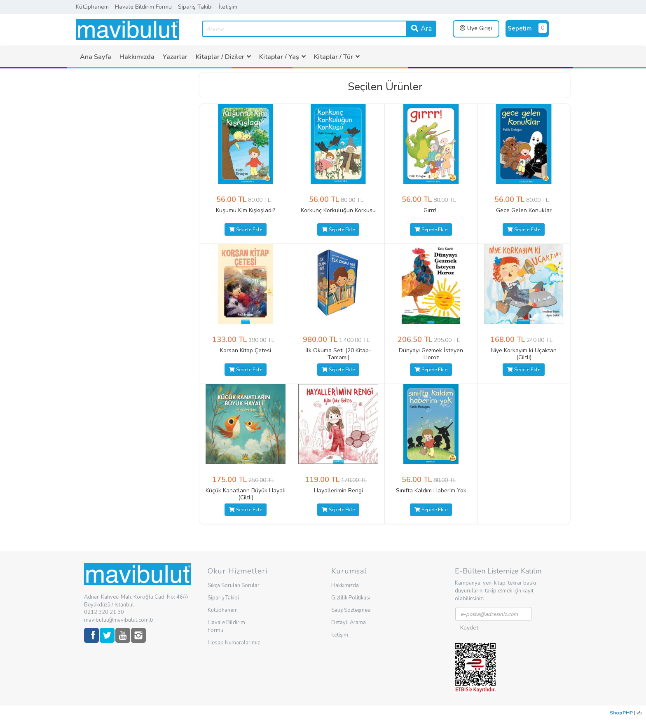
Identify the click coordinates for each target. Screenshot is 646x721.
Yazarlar (175, 56)
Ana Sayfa (95, 56)
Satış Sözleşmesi (351, 610)
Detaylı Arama (348, 622)
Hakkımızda (136, 56)
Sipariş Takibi (195, 7)
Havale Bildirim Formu (143, 7)
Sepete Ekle (245, 229)
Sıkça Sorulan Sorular (234, 585)
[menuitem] (95, 57)
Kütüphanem (92, 7)
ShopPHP (621, 712)
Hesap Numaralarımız (234, 642)
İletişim (228, 7)
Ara (421, 28)
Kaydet (469, 628)
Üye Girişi (476, 28)
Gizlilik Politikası (350, 598)
